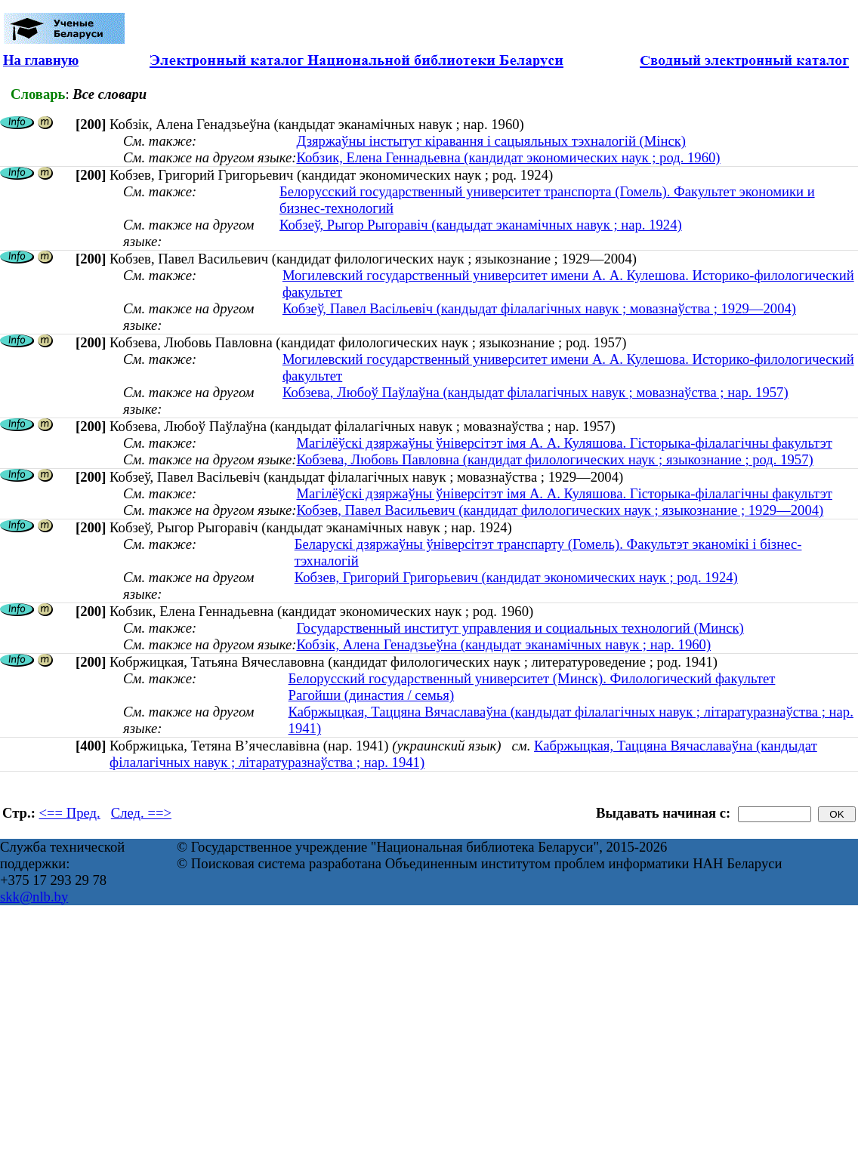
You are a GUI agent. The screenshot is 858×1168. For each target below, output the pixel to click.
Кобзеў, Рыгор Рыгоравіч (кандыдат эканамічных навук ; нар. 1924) (480, 225)
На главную (41, 60)
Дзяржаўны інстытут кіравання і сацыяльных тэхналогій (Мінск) (491, 141)
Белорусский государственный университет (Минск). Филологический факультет (532, 678)
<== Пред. (69, 813)
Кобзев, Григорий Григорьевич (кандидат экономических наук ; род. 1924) (516, 577)
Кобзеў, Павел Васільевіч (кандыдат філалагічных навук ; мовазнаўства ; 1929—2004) (539, 308)
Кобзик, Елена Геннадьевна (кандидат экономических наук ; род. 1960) (508, 157)
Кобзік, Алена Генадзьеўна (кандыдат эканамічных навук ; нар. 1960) (503, 644)
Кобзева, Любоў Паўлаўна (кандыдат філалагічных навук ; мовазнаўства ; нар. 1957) (535, 392)
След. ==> (141, 813)
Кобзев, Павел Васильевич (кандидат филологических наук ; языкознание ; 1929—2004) (559, 510)
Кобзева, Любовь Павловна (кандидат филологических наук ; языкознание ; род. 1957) (554, 459)
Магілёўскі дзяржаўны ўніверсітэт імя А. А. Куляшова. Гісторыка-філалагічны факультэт (564, 443)
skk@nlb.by (34, 897)
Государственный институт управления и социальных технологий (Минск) (519, 628)
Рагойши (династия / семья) (372, 695)
